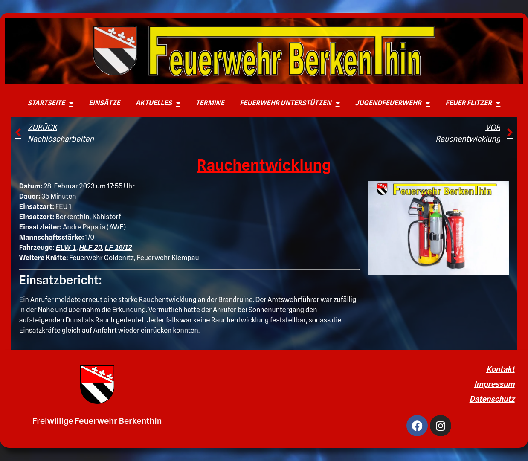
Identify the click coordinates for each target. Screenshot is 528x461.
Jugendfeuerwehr (392, 103)
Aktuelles (157, 103)
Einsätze (104, 103)
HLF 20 (90, 247)
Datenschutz (492, 398)
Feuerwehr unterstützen (290, 103)
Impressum (494, 384)
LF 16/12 (118, 247)
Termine (210, 103)
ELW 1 (66, 247)
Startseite (50, 103)
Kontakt (500, 369)
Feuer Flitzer (472, 103)
